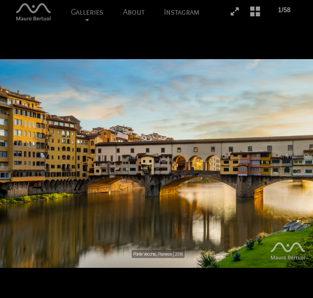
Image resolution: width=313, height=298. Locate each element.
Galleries (87, 15)
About (134, 12)
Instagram (182, 12)
